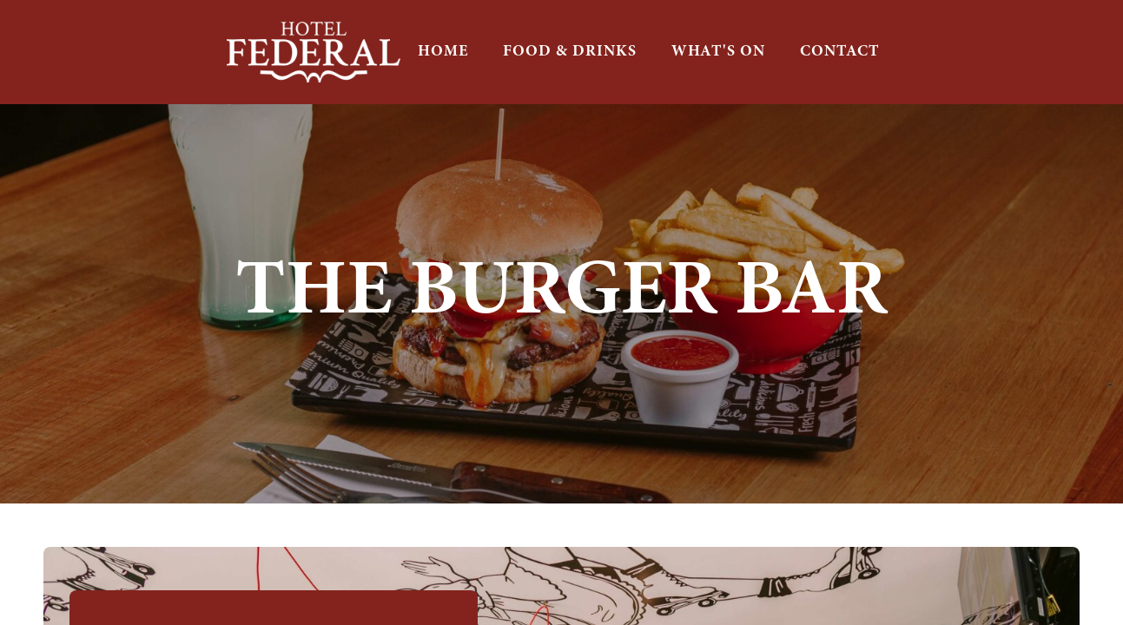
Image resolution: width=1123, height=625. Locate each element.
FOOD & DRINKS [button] (570, 51)
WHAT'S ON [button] (718, 51)
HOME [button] (443, 51)
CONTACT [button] (840, 51)
